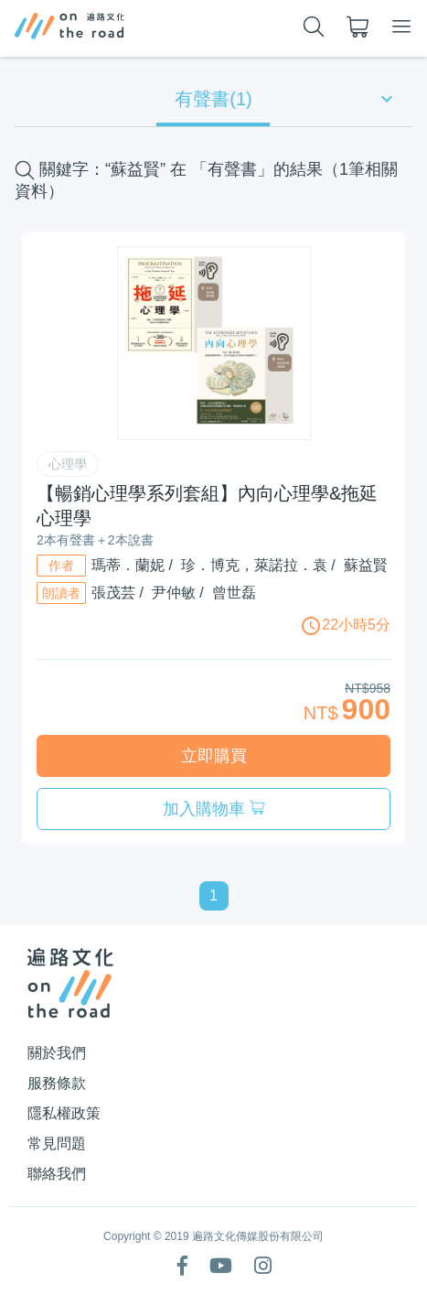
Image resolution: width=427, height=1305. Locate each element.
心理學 (67, 464)
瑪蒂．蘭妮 (128, 565)
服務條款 (56, 1083)
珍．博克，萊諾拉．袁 (254, 565)
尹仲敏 (174, 592)
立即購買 (214, 756)
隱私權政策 (64, 1113)
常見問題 (56, 1143)
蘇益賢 (366, 565)
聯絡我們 (56, 1173)
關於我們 (56, 1053)
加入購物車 (213, 809)
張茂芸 (113, 592)
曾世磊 (234, 592)
